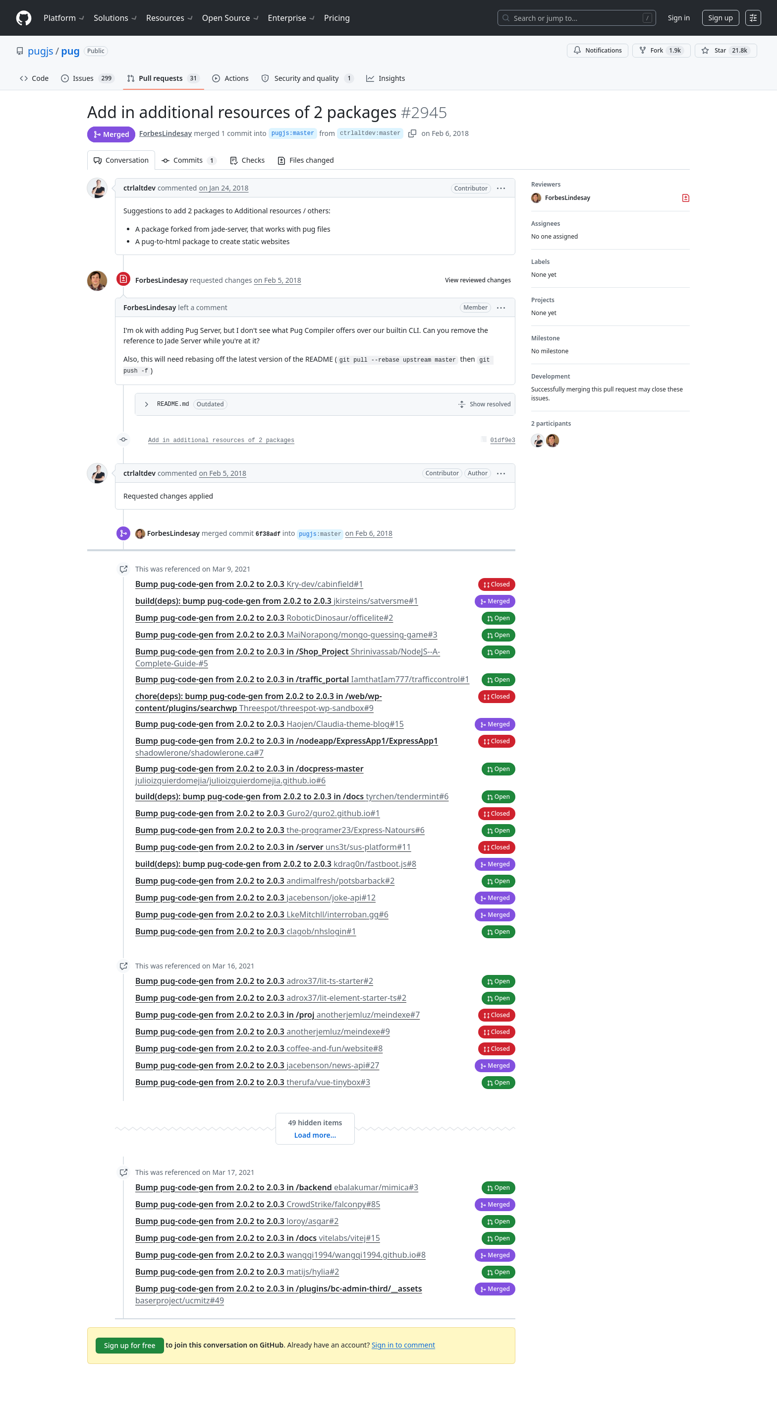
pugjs (41, 51)
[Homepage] (24, 18)
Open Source (231, 17)
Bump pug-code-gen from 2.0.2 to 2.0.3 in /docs (257, 1237)
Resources (170, 17)
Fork (661, 51)
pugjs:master (293, 133)
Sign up (721, 17)
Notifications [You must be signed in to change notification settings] (597, 50)
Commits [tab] (192, 160)
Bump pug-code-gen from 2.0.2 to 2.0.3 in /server (273, 846)
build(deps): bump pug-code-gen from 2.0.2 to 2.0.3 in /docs (291, 796)
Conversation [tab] (121, 160)
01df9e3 (503, 440)
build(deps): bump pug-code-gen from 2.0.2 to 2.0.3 (276, 600)
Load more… (315, 1135)
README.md (173, 404)
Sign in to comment (403, 1344)
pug (70, 51)
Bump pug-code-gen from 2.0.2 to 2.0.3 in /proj (277, 1014)
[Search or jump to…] (577, 17)
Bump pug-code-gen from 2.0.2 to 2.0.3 (249, 584)
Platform (65, 17)
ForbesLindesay (165, 133)
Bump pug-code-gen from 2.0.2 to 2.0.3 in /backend (276, 1187)
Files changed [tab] (306, 160)
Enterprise (292, 17)
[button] (501, 188)
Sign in (679, 17)
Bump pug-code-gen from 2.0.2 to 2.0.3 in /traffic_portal (302, 679)
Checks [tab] (247, 160)
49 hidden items (315, 1122)
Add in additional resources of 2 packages (221, 440)
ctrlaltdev (139, 188)
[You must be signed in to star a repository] (726, 51)
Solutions (116, 17)
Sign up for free (130, 1345)
